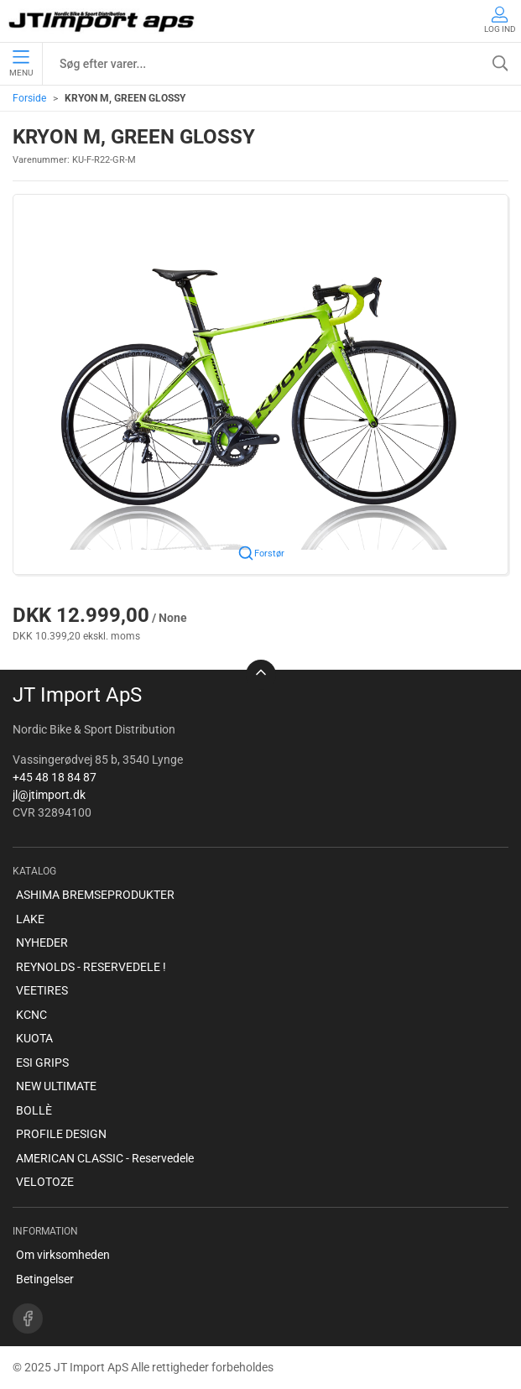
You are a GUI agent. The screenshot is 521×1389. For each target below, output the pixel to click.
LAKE (30, 919)
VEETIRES (42, 990)
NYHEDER (42, 942)
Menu (21, 63)
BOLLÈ (34, 1110)
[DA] (103, 21)
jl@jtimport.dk (49, 795)
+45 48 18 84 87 (54, 777)
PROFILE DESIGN (61, 1134)
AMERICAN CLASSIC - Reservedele (105, 1158)
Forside (29, 98)
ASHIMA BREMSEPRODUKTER (95, 894)
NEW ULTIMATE (56, 1086)
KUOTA (34, 1038)
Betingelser (45, 1279)
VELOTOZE (45, 1181)
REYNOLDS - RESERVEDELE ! (91, 967)
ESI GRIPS (42, 1062)
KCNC (31, 1014)
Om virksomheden (63, 1254)
